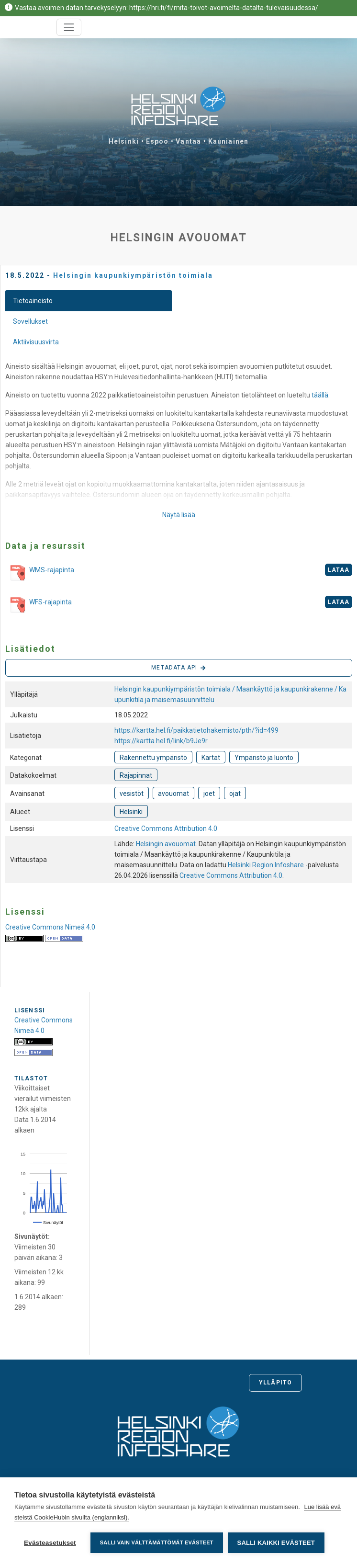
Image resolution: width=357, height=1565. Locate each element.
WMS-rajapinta (39, 573)
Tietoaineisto (33, 301)
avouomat (173, 793)
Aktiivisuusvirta (36, 342)
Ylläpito (275, 1382)
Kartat (210, 757)
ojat (235, 793)
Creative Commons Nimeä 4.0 (50, 927)
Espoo (157, 141)
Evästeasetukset (50, 1542)
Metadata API (178, 668)
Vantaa (188, 141)
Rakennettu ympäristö (153, 757)
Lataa (339, 570)
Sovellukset (30, 321)
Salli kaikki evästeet (276, 1542)
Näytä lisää (178, 515)
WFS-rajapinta (38, 605)
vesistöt (132, 793)
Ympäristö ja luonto (263, 757)
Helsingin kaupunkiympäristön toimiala (133, 275)
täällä (320, 395)
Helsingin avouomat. (167, 844)
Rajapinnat (136, 775)
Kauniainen (228, 141)
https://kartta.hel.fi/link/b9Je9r (161, 741)
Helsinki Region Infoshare (266, 865)
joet (209, 793)
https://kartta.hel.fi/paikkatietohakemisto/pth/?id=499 (196, 730)
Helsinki (124, 141)
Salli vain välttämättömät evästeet (156, 1542)
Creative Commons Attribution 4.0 (165, 828)
